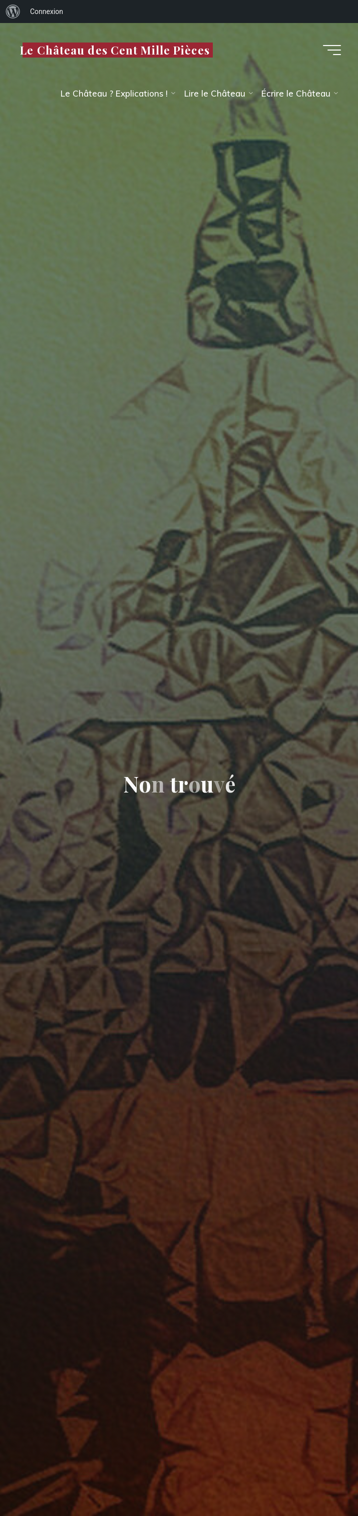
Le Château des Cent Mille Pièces (115, 49)
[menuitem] (13, 11)
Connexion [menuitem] (46, 12)
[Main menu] (332, 50)
